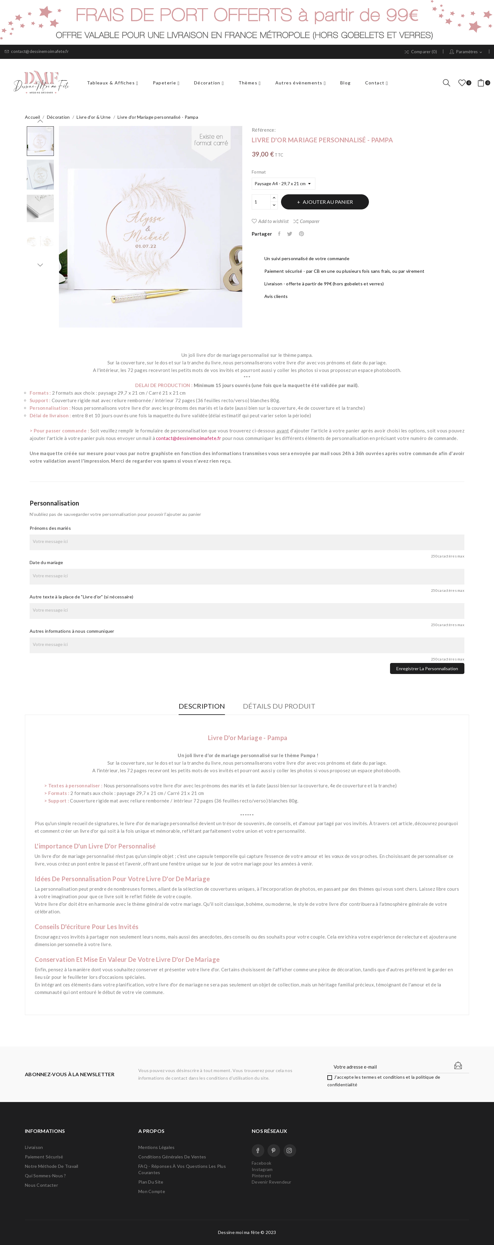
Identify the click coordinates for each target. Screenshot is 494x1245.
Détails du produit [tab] (280, 706)
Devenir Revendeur (271, 1182)
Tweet (290, 233)
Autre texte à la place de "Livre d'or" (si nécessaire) (81, 596)
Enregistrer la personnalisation (427, 668)
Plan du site (150, 1182)
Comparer (306, 221)
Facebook (258, 1150)
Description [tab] (201, 706)
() (463, 83)
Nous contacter (41, 1185)
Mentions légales (156, 1147)
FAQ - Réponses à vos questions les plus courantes (182, 1169)
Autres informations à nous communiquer (72, 631)
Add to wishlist (270, 221)
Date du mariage (46, 562)
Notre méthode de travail (51, 1166)
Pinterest (303, 233)
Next (40, 265)
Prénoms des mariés (50, 528)
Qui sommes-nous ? (45, 1175)
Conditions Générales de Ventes (172, 1156)
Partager (279, 233)
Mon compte (151, 1191)
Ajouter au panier (328, 202)
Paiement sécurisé (44, 1156)
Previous (40, 121)
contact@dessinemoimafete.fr (37, 51)
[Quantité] (261, 201)
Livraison (34, 1147)
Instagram (290, 1150)
